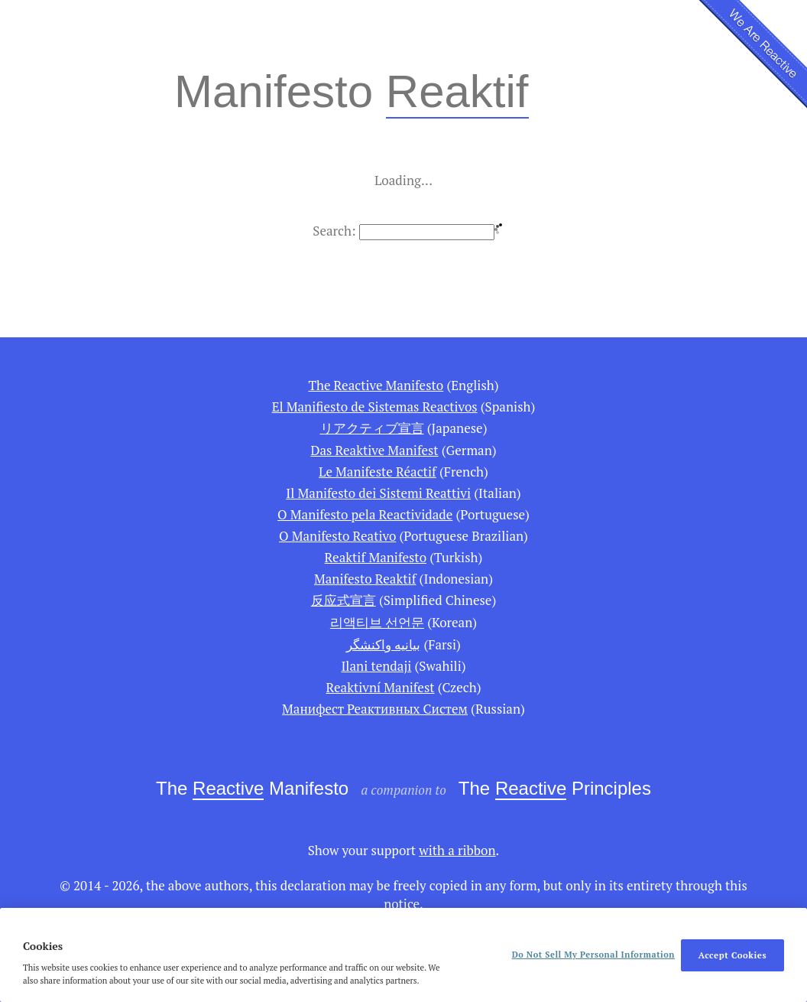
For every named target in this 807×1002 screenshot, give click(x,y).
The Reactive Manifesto (375, 385)
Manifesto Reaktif (365, 578)
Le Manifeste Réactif (377, 471)
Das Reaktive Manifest (374, 450)
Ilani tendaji (376, 666)
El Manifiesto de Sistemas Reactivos (375, 406)
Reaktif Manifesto (375, 557)
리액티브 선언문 (377, 622)
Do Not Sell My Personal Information (593, 954)
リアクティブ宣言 (372, 428)
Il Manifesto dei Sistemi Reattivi (378, 493)
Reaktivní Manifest (380, 687)
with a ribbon (457, 850)
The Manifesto (252, 789)
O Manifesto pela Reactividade (364, 514)
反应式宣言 (343, 600)
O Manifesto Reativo (337, 536)
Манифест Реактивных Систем (375, 708)
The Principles (555, 789)
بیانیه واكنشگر (383, 644)
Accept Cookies (732, 955)
